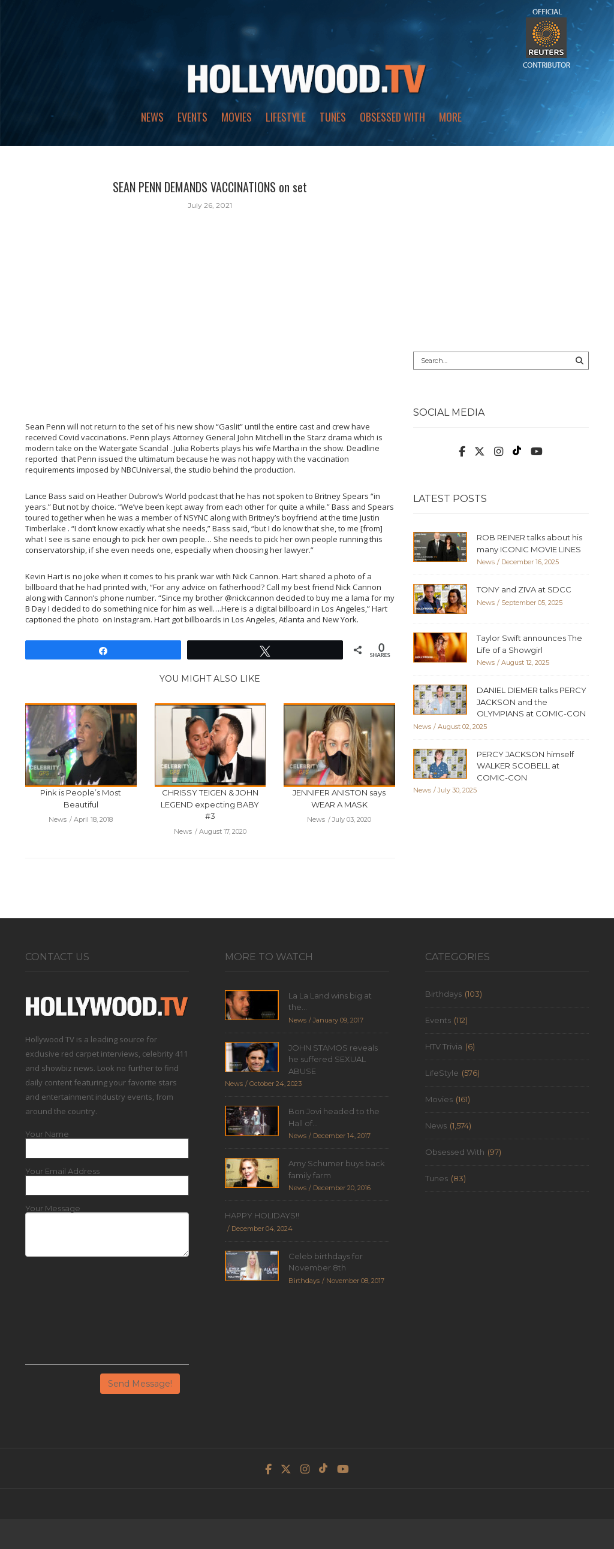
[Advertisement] (501, 253)
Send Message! (140, 1383)
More (450, 117)
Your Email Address (62, 1171)
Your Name (47, 1134)
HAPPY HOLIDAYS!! (262, 1215)
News (152, 117)
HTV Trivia (443, 1046)
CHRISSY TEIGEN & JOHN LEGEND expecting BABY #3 (210, 804)
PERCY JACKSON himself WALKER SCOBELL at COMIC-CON (525, 765)
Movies (236, 117)
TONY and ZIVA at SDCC (524, 589)
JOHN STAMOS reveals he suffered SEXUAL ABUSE (333, 1059)
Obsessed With (392, 117)
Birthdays (443, 994)
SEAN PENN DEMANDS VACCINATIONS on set (210, 187)
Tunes (333, 117)
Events (192, 117)
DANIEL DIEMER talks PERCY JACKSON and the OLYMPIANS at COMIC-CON (531, 701)
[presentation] (74, 1315)
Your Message (52, 1208)
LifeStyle (286, 117)
